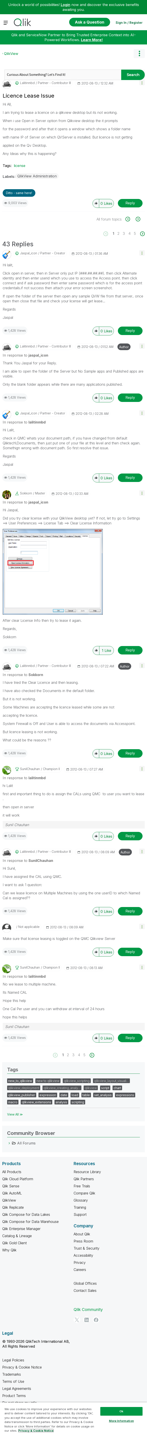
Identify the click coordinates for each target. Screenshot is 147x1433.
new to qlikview (47, 1081)
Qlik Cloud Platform (17, 1179)
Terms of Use (13, 1381)
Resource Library (87, 1172)
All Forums (26, 1143)
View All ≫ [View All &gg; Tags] (15, 1114)
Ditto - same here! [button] (19, 193)
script (105, 1088)
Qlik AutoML (12, 1193)
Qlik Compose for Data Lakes (26, 1214)
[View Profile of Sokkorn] (26, 493)
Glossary (81, 1200)
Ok (121, 1411)
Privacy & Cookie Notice (22, 1367)
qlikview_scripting (77, 1081)
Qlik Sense (10, 1186)
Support (80, 1214)
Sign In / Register (129, 22)
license (19, 165)
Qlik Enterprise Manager (21, 1228)
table (86, 1095)
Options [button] (139, 53)
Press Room (83, 1241)
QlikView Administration (37, 176)
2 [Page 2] (118, 233)
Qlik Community (88, 1309)
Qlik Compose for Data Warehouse (30, 1221)
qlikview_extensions (36, 1102)
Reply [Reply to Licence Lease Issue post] (130, 203)
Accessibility (83, 1255)
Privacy (80, 1262)
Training (80, 1207)
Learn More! (92, 40)
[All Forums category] (9, 1143)
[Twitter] (77, 1320)
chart (117, 1088)
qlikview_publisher (21, 1095)
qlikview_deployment (23, 1088)
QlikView (11, 53)
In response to (25, 355)
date (63, 1095)
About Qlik (82, 1234)
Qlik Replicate (13, 1207)
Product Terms (14, 1395)
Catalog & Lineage (17, 1236)
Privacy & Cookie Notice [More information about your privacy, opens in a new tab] (36, 1430)
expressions (125, 1095)
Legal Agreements (16, 1388)
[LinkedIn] (86, 1320)
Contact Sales (85, 1290)
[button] (142, 82)
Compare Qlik (84, 1193)
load (75, 1095)
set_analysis (103, 1095)
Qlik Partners (84, 1179)
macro (12, 1102)
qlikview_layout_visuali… (111, 1081)
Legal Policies (13, 1360)
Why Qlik (9, 1250)
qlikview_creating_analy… (62, 1088)
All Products (11, 1172)
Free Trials (82, 1186)
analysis (61, 1102)
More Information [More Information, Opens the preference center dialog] (121, 1421)
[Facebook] (96, 1320)
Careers (80, 1269)
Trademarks (11, 1374)
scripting (78, 1102)
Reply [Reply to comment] (130, 330)
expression (48, 1095)
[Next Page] (142, 233)
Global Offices (85, 1283)
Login (65, 4)
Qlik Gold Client (14, 1243)
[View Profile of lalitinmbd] (27, 83)
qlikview (91, 1088)
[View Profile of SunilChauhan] (30, 769)
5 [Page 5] (135, 233)
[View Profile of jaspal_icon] (28, 253)
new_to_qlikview (20, 1081)
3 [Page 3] (124, 233)
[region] (73, 1417)
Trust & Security (86, 1248)
